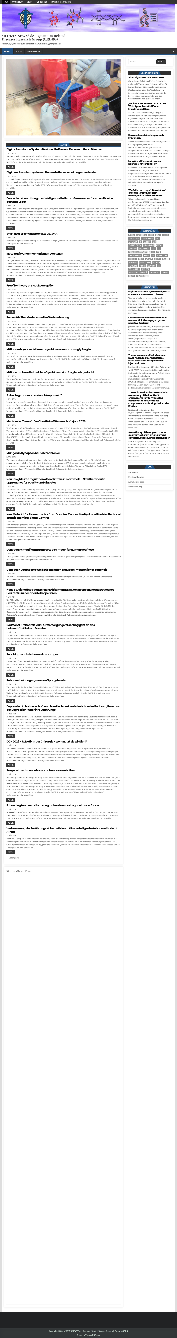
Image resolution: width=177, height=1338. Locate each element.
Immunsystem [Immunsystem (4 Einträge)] (162, 255)
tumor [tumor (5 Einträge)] (131, 276)
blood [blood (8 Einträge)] (150, 235)
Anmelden (133, 472)
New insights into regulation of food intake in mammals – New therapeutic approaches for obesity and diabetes (55, 481)
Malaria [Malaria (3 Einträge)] (149, 259)
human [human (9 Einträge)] (146, 255)
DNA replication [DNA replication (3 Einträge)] (135, 245)
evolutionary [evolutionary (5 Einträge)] (144, 248)
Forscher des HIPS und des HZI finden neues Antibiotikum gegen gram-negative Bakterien (147, 320)
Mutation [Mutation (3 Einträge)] (166, 259)
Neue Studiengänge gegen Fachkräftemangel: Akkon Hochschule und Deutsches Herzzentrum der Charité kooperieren (60, 591)
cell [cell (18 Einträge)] (157, 238)
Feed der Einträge (136, 477)
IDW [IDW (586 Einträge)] (152, 255)
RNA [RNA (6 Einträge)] (159, 265)
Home (6, 2)
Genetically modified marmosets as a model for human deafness (50, 550)
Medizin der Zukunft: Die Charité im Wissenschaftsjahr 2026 (46, 421)
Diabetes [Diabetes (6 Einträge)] (147, 241)
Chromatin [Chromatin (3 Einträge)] (133, 241)
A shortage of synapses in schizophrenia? (34, 395)
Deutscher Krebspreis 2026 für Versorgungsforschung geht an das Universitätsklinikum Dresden (50, 626)
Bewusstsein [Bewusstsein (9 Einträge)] (141, 235)
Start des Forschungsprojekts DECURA (31, 234)
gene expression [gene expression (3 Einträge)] (135, 255)
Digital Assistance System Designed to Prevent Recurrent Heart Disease (53, 149)
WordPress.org (135, 487)
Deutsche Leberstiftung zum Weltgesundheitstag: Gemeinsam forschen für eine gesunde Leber (59, 200)
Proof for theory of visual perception (30, 285)
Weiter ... (11, 166)
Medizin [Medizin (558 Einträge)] (157, 259)
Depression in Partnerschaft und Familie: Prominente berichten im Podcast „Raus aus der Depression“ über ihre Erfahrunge (62, 708)
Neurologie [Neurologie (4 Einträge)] (133, 262)
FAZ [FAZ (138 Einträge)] (159, 248)
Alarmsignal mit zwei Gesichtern (146, 77)
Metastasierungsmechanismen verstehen (34, 254)
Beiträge (19, 51)
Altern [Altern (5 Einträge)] (131, 235)
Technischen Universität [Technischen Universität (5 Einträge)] (138, 272)
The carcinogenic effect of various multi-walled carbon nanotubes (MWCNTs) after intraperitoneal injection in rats (146, 359)
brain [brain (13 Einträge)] (158, 235)
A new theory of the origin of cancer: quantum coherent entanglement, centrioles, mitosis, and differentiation (149, 435)
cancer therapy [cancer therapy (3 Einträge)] (148, 238)
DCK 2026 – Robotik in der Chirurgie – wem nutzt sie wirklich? (46, 742)
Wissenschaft (17, 2)
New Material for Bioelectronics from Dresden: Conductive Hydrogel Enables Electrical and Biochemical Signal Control (63, 516)
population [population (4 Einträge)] (133, 265)
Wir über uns (42, 2)
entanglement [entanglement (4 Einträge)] (148, 245)
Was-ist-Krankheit (33, 51)
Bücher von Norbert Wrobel (18, 871)
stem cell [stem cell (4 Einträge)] (145, 269)
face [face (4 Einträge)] (153, 248)
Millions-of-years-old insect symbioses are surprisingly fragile (48, 349)
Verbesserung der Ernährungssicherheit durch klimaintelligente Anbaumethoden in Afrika (62, 830)
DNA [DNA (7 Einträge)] (154, 241)
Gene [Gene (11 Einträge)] (158, 252)
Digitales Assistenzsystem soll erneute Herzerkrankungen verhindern (52, 172)
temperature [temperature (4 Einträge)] (154, 272)
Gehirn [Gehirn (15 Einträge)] (151, 252)
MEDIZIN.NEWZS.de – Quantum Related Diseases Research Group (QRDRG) (33, 37)
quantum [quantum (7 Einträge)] (151, 265)
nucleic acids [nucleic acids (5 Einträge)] (145, 262)
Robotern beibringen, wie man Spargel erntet (36, 680)
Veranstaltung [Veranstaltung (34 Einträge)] (142, 276)
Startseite (7, 51)
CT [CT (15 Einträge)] (140, 241)
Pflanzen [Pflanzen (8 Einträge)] (156, 262)
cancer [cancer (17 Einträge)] (165, 235)
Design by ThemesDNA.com (88, 1335)
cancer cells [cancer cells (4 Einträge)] (134, 238)
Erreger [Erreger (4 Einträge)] (159, 245)
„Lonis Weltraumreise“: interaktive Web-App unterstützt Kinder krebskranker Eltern (147, 106)
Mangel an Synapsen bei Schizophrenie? (33, 453)
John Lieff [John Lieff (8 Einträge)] (132, 259)
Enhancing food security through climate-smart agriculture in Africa (52, 805)
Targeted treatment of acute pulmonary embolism (40, 770)
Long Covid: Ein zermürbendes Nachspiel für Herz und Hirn (144, 163)
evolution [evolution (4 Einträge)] (133, 248)
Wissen (29, 2)
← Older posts (12, 858)
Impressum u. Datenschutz (61, 2)
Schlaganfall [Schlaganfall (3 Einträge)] (134, 269)
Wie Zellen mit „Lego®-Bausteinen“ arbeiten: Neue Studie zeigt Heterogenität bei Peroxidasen (147, 192)
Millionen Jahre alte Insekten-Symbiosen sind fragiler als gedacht (50, 372)
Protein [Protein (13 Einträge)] (143, 265)
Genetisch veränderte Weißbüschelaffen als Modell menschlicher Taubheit (56, 570)
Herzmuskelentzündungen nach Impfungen (146, 136)
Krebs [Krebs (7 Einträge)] (141, 259)
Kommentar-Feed (136, 482)
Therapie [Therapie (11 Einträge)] (165, 272)
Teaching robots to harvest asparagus (32, 654)
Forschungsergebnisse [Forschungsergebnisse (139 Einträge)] (138, 252)
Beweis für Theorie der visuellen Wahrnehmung (37, 317)
